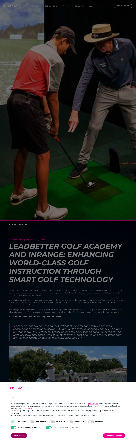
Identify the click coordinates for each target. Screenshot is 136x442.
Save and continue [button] (114, 435)
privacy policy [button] (93, 404)
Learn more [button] (18, 435)
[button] (124, 388)
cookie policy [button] (27, 408)
